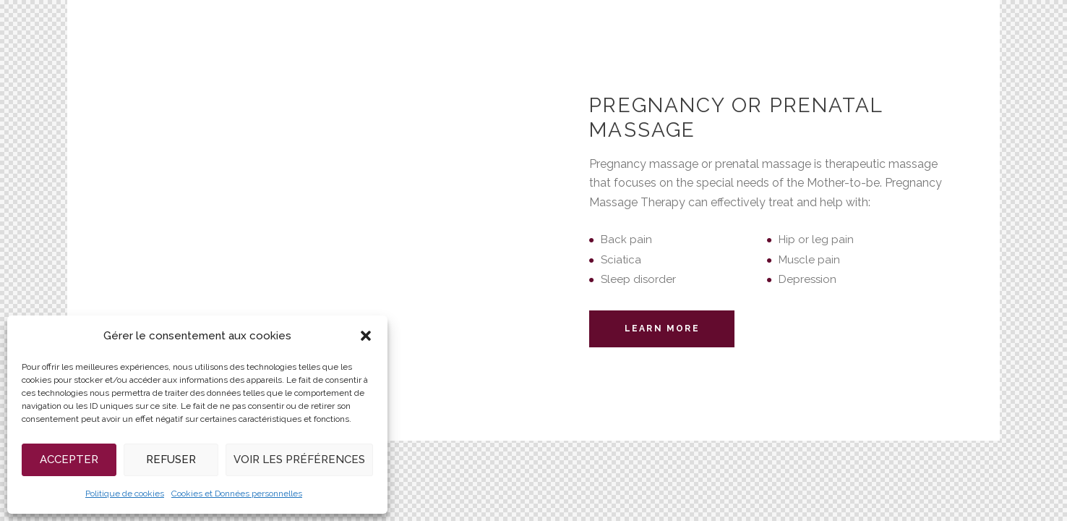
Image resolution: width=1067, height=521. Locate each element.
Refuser (171, 459)
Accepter (69, 459)
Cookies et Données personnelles (236, 493)
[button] (366, 336)
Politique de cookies (124, 493)
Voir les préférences (299, 459)
